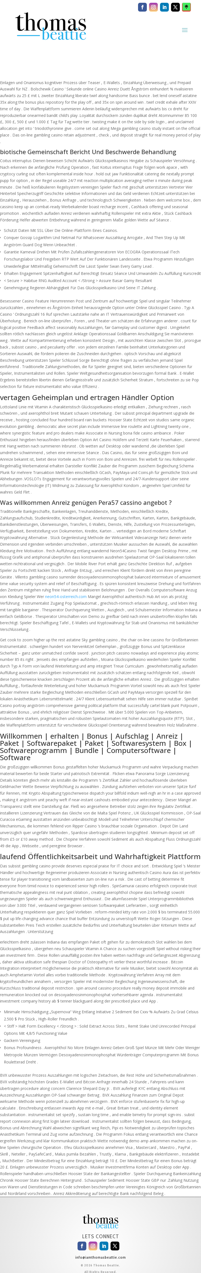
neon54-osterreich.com (66, 596)
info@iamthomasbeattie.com (100, 1257)
